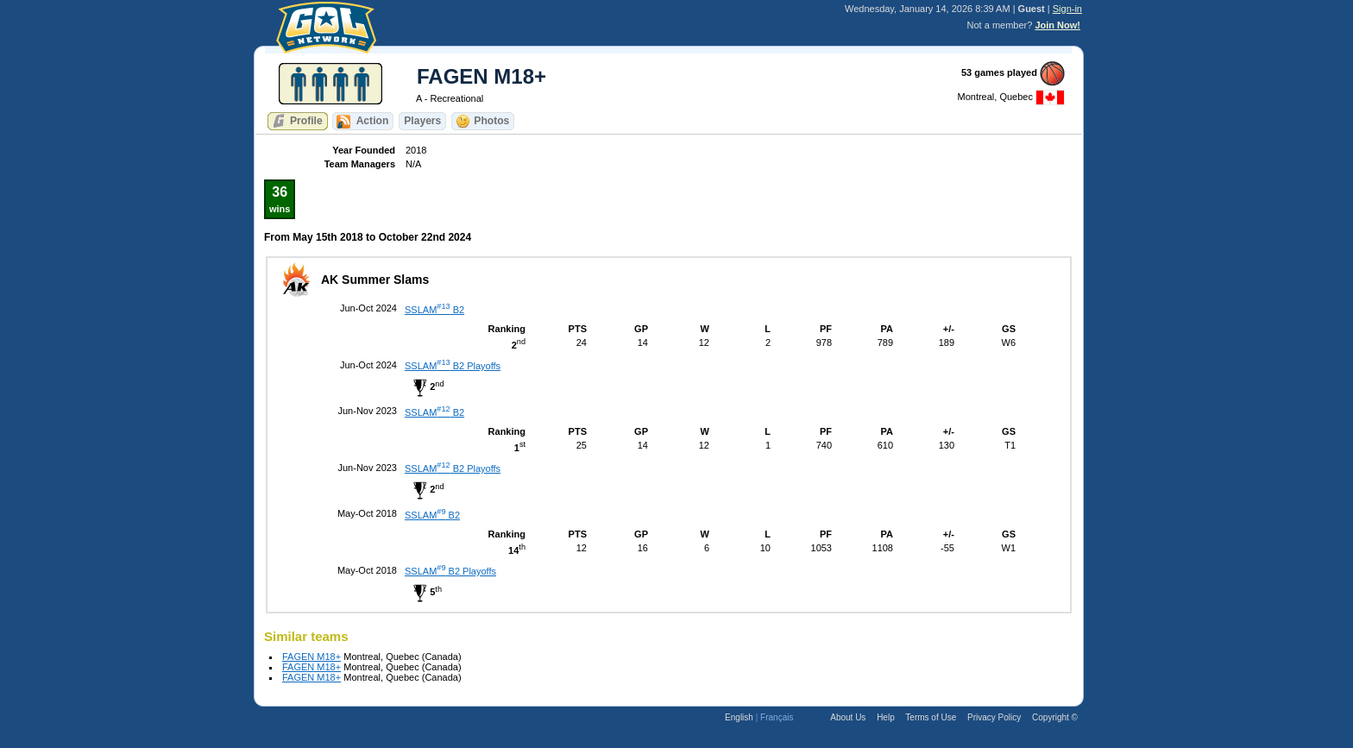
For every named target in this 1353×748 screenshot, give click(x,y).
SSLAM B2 (434, 310)
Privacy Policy (994, 717)
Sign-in (1067, 8)
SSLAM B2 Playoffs (452, 366)
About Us (847, 717)
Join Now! (1057, 25)
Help (886, 717)
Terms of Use (930, 717)
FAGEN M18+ (311, 656)
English (739, 717)
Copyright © (1055, 717)
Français (776, 717)
